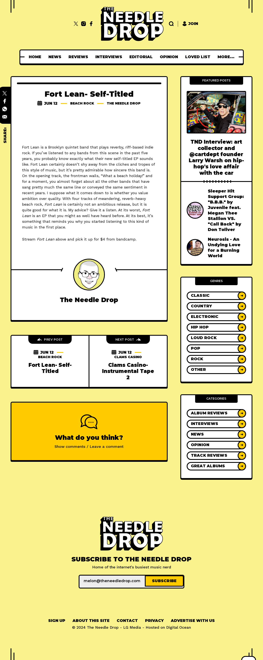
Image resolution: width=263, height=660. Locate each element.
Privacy (154, 619)
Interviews (110, 57)
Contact (127, 619)
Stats (226, 57)
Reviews (79, 57)
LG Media (132, 626)
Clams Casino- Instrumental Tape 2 (128, 371)
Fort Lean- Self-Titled (50, 368)
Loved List (199, 57)
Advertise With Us (193, 619)
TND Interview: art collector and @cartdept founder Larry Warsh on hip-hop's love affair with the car (216, 157)
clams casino (128, 357)
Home (36, 57)
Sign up (56, 619)
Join (190, 23)
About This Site (91, 619)
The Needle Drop (125, 103)
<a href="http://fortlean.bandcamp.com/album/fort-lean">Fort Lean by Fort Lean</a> (89, 126)
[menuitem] (36, 56)
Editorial (142, 57)
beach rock (79, 103)
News (56, 57)
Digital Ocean (178, 626)
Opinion (170, 57)
